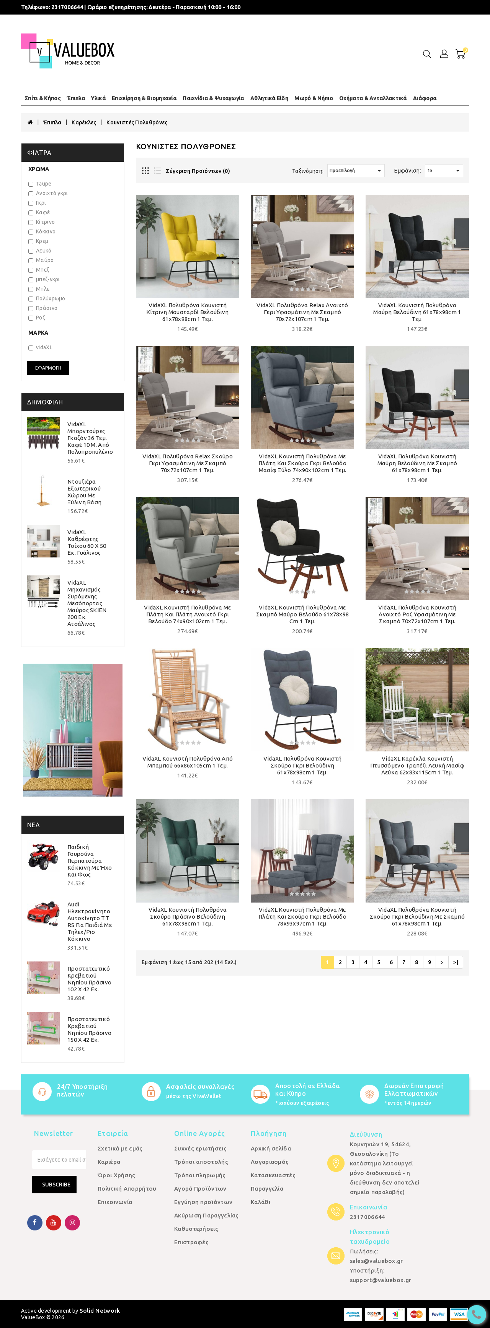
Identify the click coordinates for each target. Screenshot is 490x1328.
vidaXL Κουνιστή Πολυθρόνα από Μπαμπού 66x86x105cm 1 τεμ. (187, 762)
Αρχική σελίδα (271, 1148)
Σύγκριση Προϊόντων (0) (198, 171)
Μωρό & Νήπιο (313, 98)
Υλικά (98, 98)
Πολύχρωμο (46, 298)
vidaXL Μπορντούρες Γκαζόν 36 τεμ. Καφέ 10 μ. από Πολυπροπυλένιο (90, 438)
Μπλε (38, 289)
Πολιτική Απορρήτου (127, 1188)
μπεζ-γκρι (44, 279)
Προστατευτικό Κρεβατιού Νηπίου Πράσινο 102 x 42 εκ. (89, 978)
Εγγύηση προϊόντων (203, 1202)
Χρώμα (38, 169)
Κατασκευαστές (273, 1175)
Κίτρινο (41, 222)
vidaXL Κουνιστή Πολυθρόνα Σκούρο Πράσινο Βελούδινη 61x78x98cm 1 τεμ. (188, 916)
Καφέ (39, 212)
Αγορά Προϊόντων (200, 1188)
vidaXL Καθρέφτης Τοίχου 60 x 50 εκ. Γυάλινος (86, 542)
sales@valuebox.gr (376, 1261)
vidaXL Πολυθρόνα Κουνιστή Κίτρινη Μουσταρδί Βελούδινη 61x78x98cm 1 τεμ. (187, 312)
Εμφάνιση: (407, 171)
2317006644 (67, 7)
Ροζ (36, 317)
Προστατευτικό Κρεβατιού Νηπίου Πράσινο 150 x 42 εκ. (89, 1029)
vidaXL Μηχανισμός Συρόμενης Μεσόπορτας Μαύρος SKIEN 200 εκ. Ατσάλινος (87, 603)
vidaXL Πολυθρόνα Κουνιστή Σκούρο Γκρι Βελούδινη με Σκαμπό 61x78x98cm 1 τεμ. (417, 916)
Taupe (40, 184)
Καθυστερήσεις (196, 1228)
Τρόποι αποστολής (201, 1162)
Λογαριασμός (270, 1162)
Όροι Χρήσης (116, 1175)
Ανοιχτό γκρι (48, 193)
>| (455, 962)
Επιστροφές (191, 1242)
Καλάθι (260, 1202)
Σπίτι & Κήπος (42, 98)
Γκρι (37, 203)
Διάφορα (424, 98)
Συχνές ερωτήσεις (200, 1148)
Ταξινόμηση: (307, 171)
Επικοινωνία (115, 1202)
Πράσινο (42, 308)
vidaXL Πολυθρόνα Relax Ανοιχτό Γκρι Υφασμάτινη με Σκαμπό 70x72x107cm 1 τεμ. (302, 312)
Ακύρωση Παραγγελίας (206, 1215)
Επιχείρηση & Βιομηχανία (144, 98)
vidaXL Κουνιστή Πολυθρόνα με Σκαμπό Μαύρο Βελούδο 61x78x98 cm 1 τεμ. (302, 614)
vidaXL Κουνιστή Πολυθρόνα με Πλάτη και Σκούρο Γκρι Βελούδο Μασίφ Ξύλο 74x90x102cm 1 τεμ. (302, 463)
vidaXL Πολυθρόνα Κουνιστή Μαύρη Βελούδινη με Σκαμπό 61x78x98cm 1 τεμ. (417, 463)
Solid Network (100, 1310)
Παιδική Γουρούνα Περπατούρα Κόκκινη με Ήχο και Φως (89, 861)
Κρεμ (38, 241)
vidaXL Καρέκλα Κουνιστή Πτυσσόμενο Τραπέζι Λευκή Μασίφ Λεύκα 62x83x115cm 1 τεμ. (417, 765)
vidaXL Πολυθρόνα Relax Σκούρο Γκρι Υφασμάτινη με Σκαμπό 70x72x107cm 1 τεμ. (187, 463)
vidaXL (40, 347)
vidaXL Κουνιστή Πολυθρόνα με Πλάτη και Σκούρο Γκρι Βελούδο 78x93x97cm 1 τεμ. (302, 916)
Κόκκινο (42, 231)
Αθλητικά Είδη (269, 98)
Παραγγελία (267, 1188)
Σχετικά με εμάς (120, 1148)
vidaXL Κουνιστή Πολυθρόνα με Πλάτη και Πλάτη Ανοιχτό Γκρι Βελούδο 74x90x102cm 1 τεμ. (187, 614)
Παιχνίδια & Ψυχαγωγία (213, 98)
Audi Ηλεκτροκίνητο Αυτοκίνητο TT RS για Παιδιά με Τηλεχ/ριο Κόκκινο (89, 921)
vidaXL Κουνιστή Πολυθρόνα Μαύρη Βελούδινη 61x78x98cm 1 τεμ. (417, 312)
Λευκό (40, 251)
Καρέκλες (84, 122)
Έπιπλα (76, 98)
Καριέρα (109, 1162)
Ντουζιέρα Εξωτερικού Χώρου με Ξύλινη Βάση (84, 491)
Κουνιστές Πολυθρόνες (136, 122)
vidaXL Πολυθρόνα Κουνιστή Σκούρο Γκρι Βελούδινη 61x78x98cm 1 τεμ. (302, 765)
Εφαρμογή (48, 367)
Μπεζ (38, 270)
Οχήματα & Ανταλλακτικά (373, 98)
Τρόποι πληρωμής (200, 1175)
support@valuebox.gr (381, 1280)
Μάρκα (38, 333)
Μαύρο (41, 260)
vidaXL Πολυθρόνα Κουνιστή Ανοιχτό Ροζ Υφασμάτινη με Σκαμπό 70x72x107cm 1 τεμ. (417, 614)
